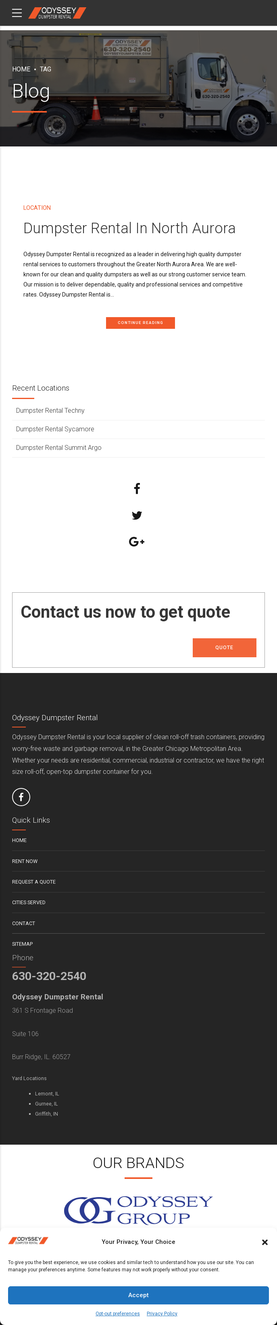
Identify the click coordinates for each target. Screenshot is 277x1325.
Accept (138, 1295)
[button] (265, 1242)
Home (21, 69)
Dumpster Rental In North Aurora (129, 228)
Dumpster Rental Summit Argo (59, 447)
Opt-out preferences (118, 1314)
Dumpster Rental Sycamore (55, 429)
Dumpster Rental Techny (50, 411)
